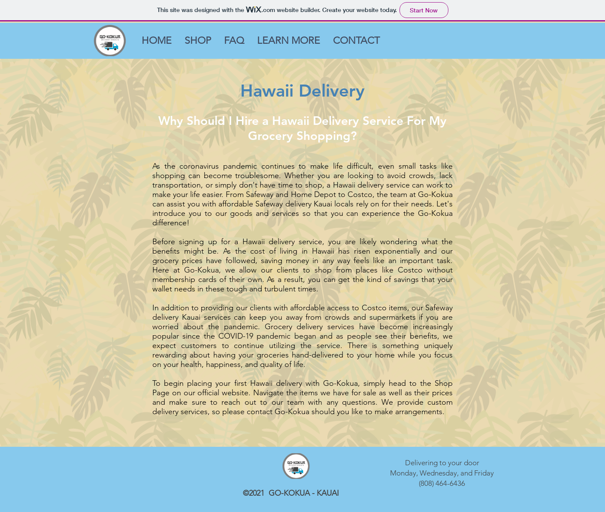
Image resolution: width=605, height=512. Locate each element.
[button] (289, 41)
